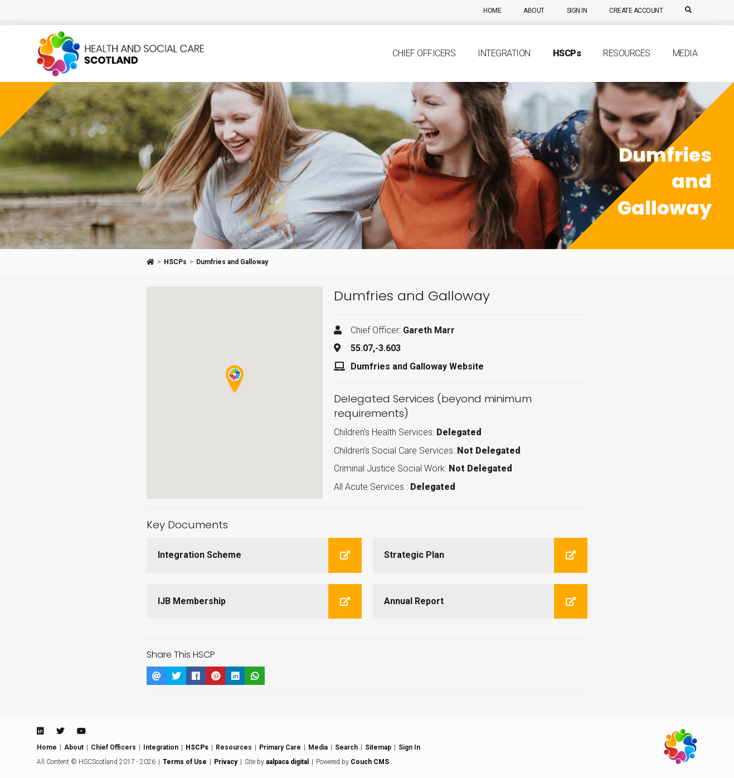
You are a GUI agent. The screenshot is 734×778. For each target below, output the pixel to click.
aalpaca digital (287, 762)
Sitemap (378, 747)
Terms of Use (185, 762)
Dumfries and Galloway (232, 262)
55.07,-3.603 (376, 348)
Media (685, 65)
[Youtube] (81, 731)
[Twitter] (60, 731)
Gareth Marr (429, 330)
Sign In (577, 10)
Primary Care (280, 747)
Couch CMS (370, 762)
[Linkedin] (40, 731)
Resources (626, 65)
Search (346, 747)
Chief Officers (423, 65)
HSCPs (175, 262)
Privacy (225, 762)
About (534, 10)
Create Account (636, 10)
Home (492, 10)
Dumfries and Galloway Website (417, 366)
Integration (504, 65)
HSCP (567, 64)
